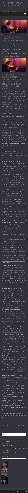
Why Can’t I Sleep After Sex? (7, 445)
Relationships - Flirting (12, 34)
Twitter (9, 413)
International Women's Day (7, 426)
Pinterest (13, 413)
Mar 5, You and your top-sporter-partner (21, 426)
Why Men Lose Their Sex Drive (8, 452)
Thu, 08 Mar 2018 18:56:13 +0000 (16, 53)
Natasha (5, 45)
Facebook (4, 413)
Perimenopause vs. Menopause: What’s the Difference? (14, 447)
